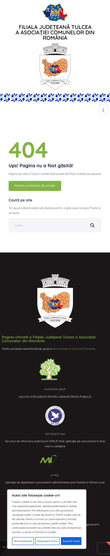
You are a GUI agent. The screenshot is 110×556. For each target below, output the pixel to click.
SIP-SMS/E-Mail (55, 434)
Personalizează (23, 541)
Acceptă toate (71, 541)
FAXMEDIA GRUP (55, 389)
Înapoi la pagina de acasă (35, 186)
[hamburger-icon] (103, 109)
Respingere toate (47, 541)
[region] (46, 519)
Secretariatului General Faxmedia (74, 348)
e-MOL (55, 475)
